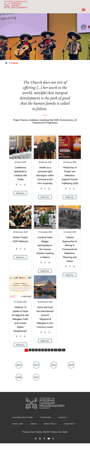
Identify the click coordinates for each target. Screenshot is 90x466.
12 (63, 350)
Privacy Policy (50, 424)
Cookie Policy (69, 424)
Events (13, 62)
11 (59, 350)
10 (55, 350)
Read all (20, 193)
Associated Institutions (22, 417)
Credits (33, 424)
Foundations (45, 417)
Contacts (62, 417)
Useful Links (17, 424)
